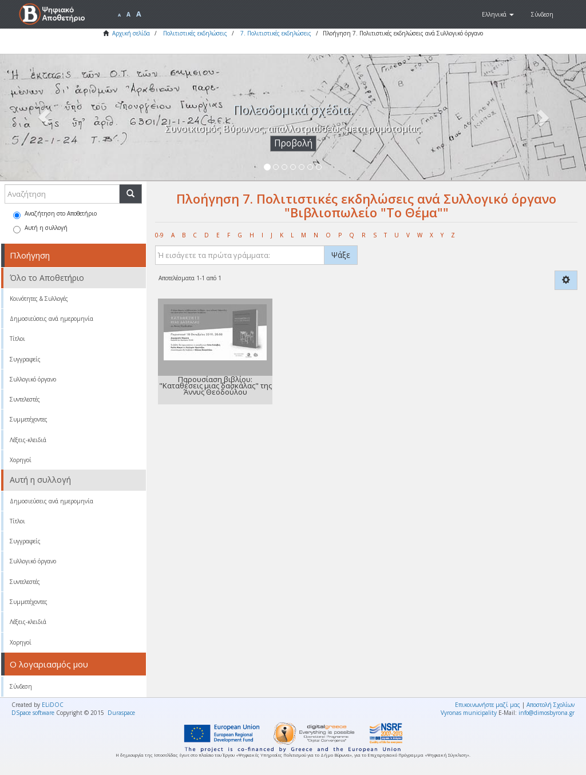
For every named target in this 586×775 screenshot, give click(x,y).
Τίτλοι (17, 339)
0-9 (159, 235)
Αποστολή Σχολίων (550, 705)
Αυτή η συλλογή (40, 228)
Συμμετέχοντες (28, 419)
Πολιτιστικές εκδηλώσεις (195, 33)
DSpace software (32, 713)
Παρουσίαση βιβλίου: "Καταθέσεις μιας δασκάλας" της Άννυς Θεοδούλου (215, 385)
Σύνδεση (21, 686)
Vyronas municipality (469, 713)
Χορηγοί (20, 460)
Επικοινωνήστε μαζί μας (487, 705)
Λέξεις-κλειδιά (28, 440)
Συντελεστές (25, 399)
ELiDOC (53, 705)
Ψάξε (340, 254)
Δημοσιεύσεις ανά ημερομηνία (51, 319)
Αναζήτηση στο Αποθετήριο (55, 214)
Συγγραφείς (25, 359)
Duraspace (121, 713)
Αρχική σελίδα (131, 33)
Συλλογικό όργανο (33, 379)
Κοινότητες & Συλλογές (39, 299)
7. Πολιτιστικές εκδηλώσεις (275, 33)
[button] (497, 14)
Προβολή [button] (293, 143)
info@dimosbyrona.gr (546, 713)
